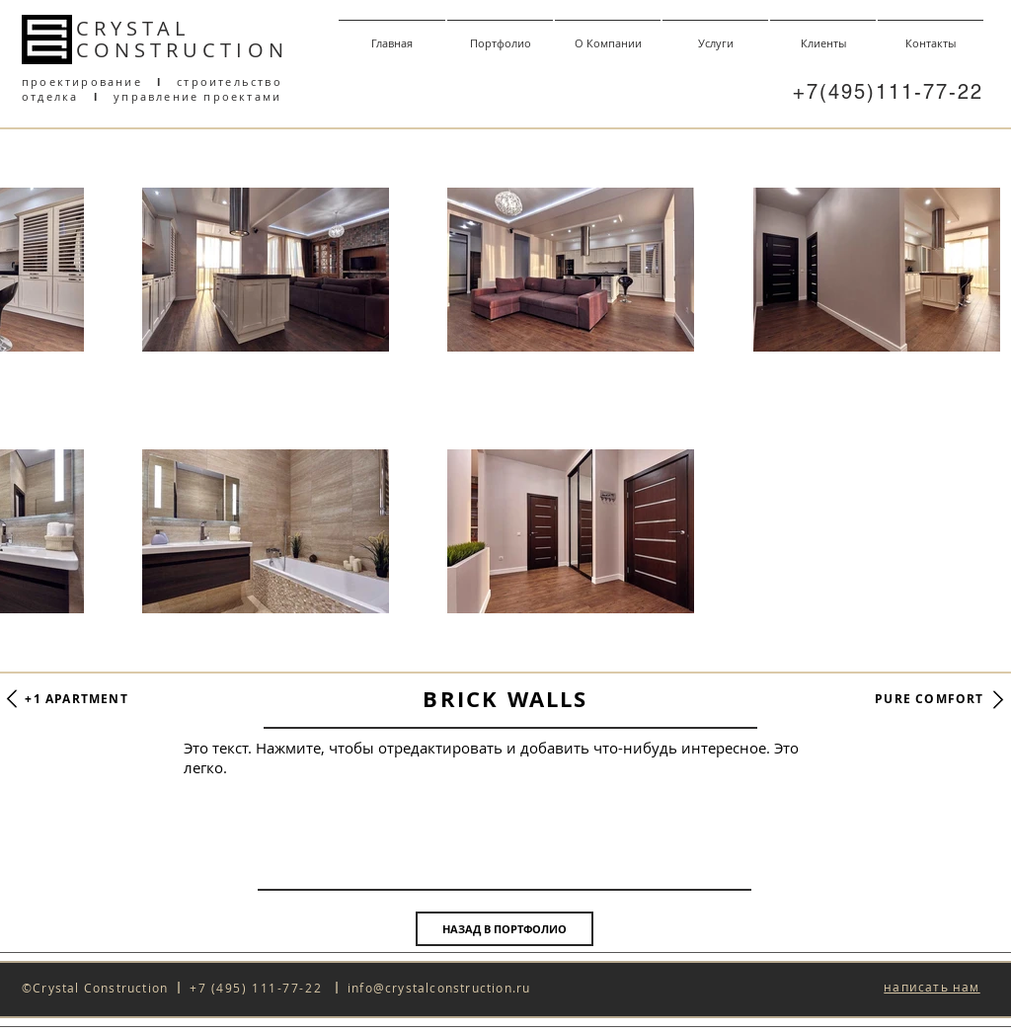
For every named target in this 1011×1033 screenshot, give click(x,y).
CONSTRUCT (156, 50)
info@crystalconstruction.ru (439, 987)
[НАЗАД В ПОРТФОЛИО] (504, 929)
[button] (931, 987)
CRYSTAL (133, 28)
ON (268, 50)
